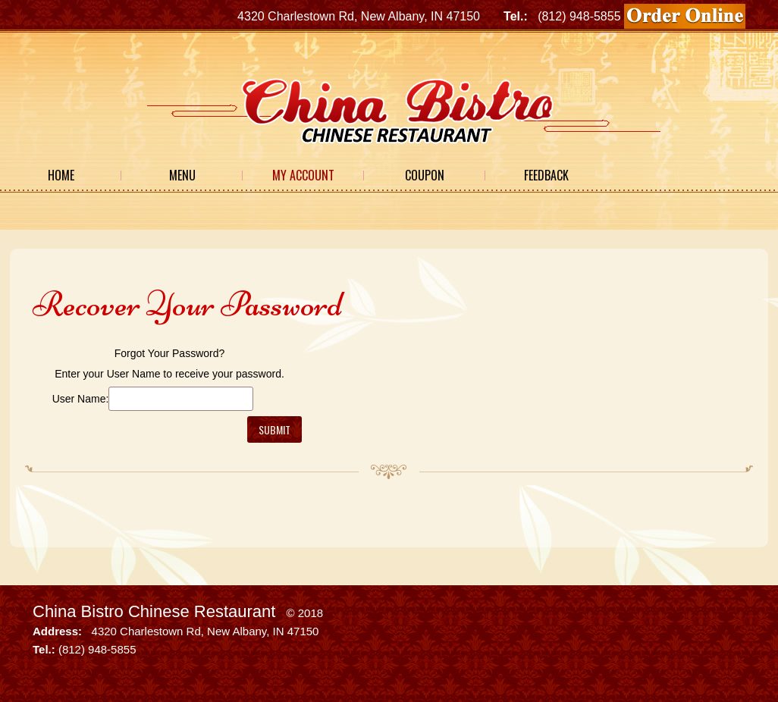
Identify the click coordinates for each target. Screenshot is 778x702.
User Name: (80, 399)
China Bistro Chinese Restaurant (154, 611)
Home (61, 175)
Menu (182, 175)
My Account (303, 175)
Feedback (546, 175)
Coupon (424, 175)
